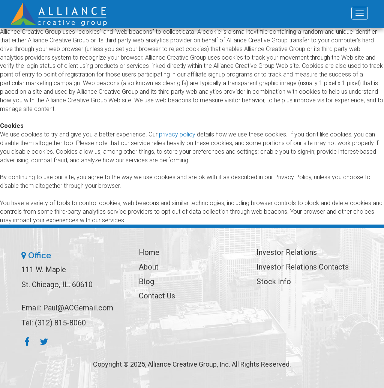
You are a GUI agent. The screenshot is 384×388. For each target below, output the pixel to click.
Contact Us (157, 295)
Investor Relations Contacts (302, 266)
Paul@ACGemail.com (78, 307)
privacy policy (177, 134)
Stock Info (273, 281)
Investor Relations (286, 252)
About (149, 266)
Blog (146, 281)
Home (149, 252)
